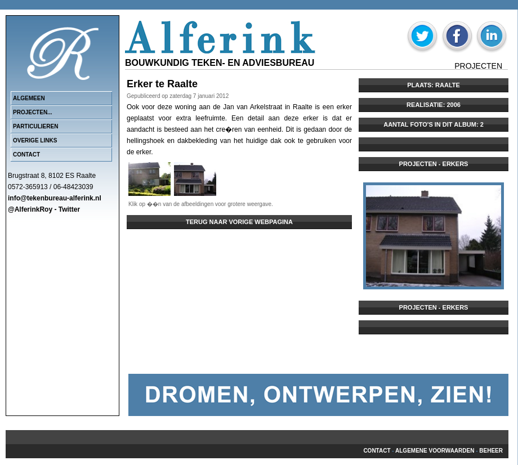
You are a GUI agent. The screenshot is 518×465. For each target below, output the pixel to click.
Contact (26, 154)
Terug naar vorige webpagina (239, 221)
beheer (491, 451)
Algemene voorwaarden (434, 451)
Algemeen (29, 98)
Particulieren (35, 126)
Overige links (35, 140)
